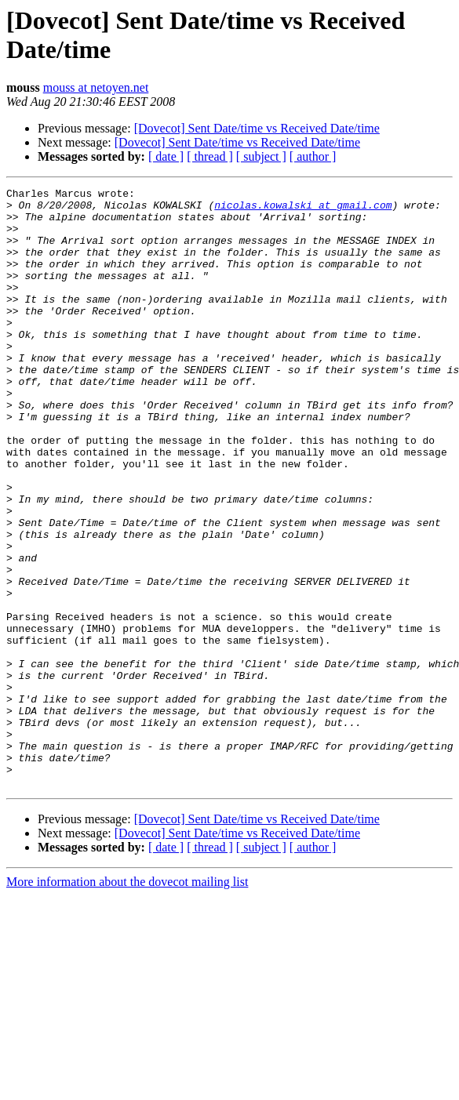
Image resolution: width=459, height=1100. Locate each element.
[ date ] (166, 156)
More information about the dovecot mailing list (127, 1001)
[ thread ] (210, 156)
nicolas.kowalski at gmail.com (303, 209)
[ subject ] (261, 156)
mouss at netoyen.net (96, 87)
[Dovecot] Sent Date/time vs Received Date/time (257, 128)
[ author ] (313, 156)
